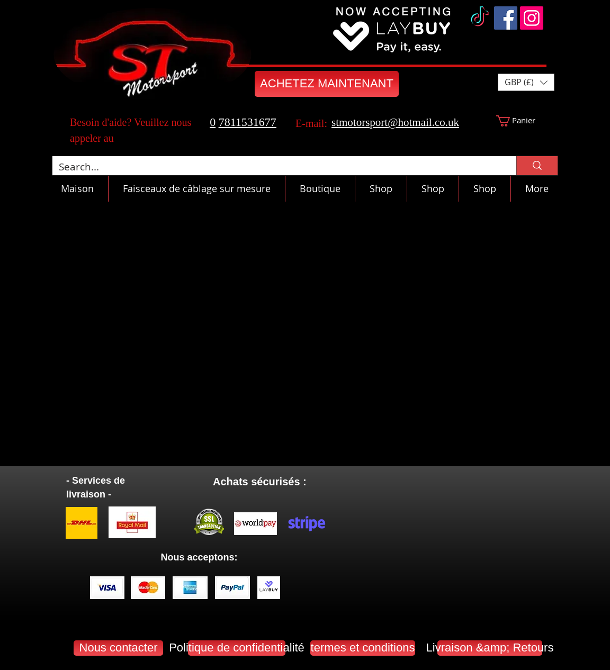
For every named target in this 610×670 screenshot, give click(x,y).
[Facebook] (505, 18)
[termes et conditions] (362, 648)
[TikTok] (479, 18)
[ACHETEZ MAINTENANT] (327, 84)
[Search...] (276, 167)
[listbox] (526, 82)
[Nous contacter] (118, 648)
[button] (526, 82)
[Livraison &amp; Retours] (489, 648)
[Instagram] (531, 18)
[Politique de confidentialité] (236, 648)
